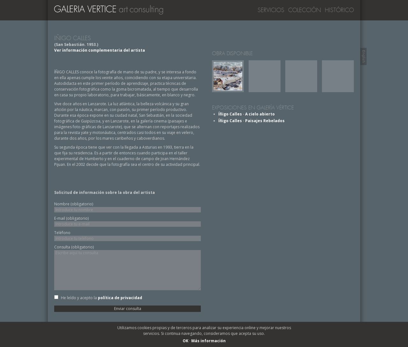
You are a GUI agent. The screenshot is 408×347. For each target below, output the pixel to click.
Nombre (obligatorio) (73, 204)
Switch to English (363, 56)
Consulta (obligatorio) (74, 247)
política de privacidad (120, 297)
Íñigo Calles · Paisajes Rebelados (251, 120)
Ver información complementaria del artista (99, 50)
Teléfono (62, 232)
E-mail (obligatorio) (71, 218)
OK (185, 340)
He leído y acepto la (101, 297)
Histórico (339, 10)
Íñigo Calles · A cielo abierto (246, 114)
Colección (304, 10)
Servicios (271, 10)
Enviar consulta (127, 308)
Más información (208, 340)
